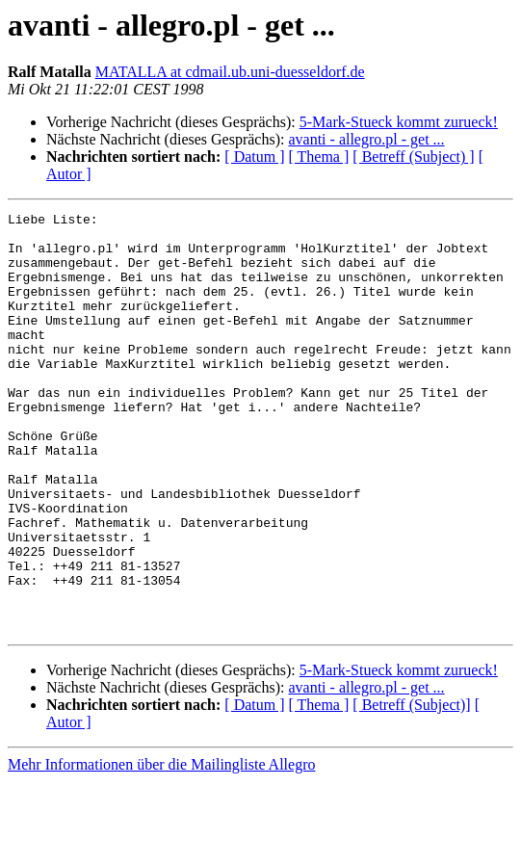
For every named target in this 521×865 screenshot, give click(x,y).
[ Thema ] (319, 156)
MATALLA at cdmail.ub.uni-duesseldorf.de (230, 72)
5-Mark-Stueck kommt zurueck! (399, 122)
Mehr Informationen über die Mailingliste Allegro (161, 848)
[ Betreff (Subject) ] (413, 156)
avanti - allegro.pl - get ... (366, 139)
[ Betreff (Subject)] (411, 788)
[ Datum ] (254, 156)
